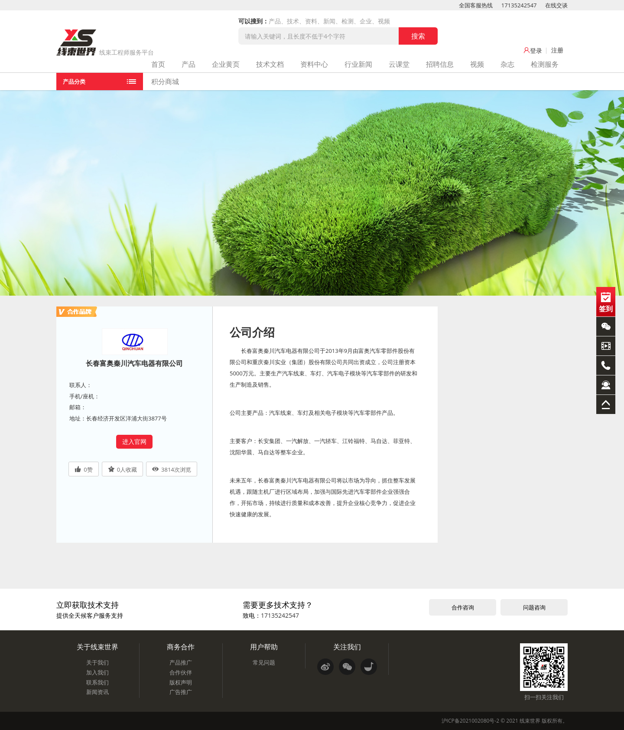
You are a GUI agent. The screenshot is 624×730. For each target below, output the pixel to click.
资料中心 (314, 64)
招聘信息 (440, 64)
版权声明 (180, 682)
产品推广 (180, 662)
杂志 (507, 64)
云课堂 (399, 64)
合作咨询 (463, 607)
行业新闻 (358, 64)
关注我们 (347, 647)
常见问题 (264, 662)
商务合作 (181, 647)
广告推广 (180, 692)
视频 (477, 64)
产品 (188, 64)
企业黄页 (226, 64)
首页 (158, 64)
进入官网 (134, 441)
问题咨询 (534, 607)
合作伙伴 (180, 672)
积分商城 (165, 81)
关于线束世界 (97, 647)
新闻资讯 (97, 692)
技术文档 (270, 64)
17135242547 (519, 5)
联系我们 (97, 682)
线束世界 (530, 720)
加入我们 (97, 672)
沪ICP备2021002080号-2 (470, 720)
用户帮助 (264, 647)
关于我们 (97, 662)
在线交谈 (556, 5)
